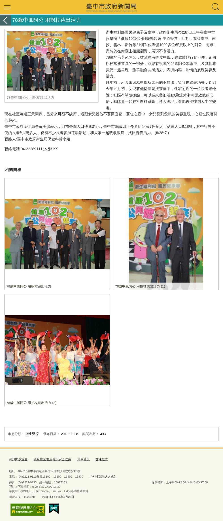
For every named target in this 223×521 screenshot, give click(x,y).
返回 (5, 20)
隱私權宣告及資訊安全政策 (49, 458)
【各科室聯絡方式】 (102, 475)
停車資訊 (79, 458)
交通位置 (96, 458)
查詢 (216, 7)
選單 (7, 7)
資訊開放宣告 (17, 458)
